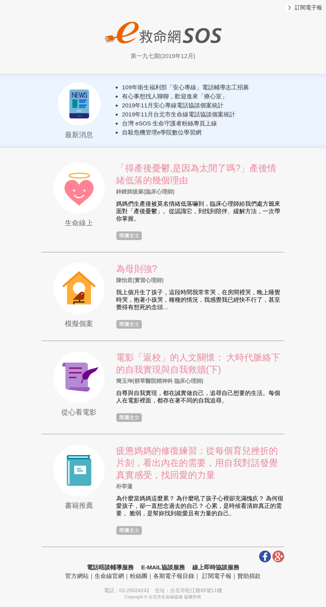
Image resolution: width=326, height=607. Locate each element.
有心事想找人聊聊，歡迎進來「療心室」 (174, 96)
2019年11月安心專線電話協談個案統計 (173, 105)
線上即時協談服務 (215, 567)
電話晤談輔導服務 (110, 567)
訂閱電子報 (304, 7)
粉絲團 (138, 576)
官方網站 (77, 576)
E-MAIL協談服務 (163, 567)
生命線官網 (109, 576)
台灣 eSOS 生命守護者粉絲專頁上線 (169, 123)
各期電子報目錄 (173, 576)
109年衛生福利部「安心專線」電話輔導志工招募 (185, 87)
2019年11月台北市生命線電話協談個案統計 (178, 114)
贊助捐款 (249, 576)
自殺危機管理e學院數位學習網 (161, 132)
